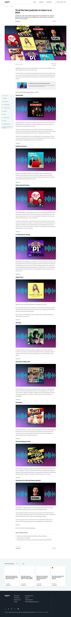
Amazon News (7, 6)
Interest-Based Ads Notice (26, 612)
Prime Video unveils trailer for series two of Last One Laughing (58, 577)
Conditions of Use (11, 612)
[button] (36, 2)
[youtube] (19, 609)
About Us (41, 2)
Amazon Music (18, 21)
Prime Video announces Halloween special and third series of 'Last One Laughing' (27, 577)
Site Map (15, 601)
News (35, 2)
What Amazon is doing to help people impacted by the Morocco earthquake (32, 536)
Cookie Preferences (32, 612)
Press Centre (17, 597)
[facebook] (6, 609)
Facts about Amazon (29, 599)
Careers (27, 597)
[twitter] (15, 609)
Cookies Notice (20, 612)
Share (53, 21)
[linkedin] (12, 609)
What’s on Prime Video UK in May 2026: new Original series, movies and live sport (12, 577)
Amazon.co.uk (17, 599)
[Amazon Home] (7, 2)
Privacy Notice (16, 612)
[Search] (60, 2)
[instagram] (9, 609)
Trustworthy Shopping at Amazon (32, 601)
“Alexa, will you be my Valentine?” (23, 537)
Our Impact (49, 2)
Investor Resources (29, 595)
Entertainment (12, 6)
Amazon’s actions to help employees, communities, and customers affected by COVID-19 (34, 539)
